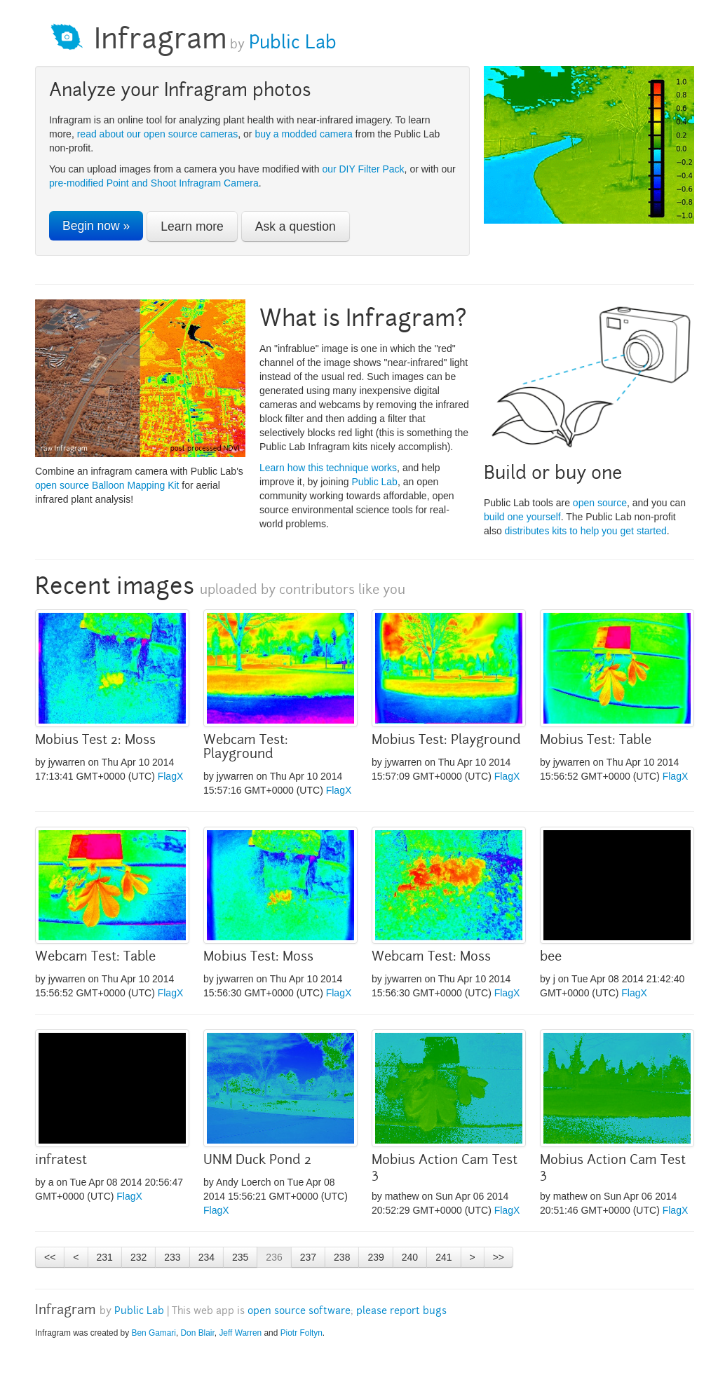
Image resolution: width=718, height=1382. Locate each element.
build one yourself (522, 516)
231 (105, 1257)
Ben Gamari (153, 1333)
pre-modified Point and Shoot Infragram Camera (154, 183)
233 (172, 1257)
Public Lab (290, 44)
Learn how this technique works (328, 467)
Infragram (160, 41)
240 (410, 1257)
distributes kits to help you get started (586, 530)
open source (62, 485)
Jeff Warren (240, 1333)
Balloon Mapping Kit (136, 485)
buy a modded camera (303, 134)
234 (206, 1257)
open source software (299, 1311)
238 (342, 1257)
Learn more (192, 226)
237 (308, 1257)
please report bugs (401, 1311)
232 (138, 1257)
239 (375, 1257)
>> (498, 1257)
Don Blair (198, 1333)
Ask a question (295, 226)
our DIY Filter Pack (363, 169)
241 (443, 1257)
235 (240, 1257)
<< (49, 1257)
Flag (167, 776)
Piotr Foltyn (301, 1333)
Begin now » (96, 226)
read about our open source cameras (157, 134)
